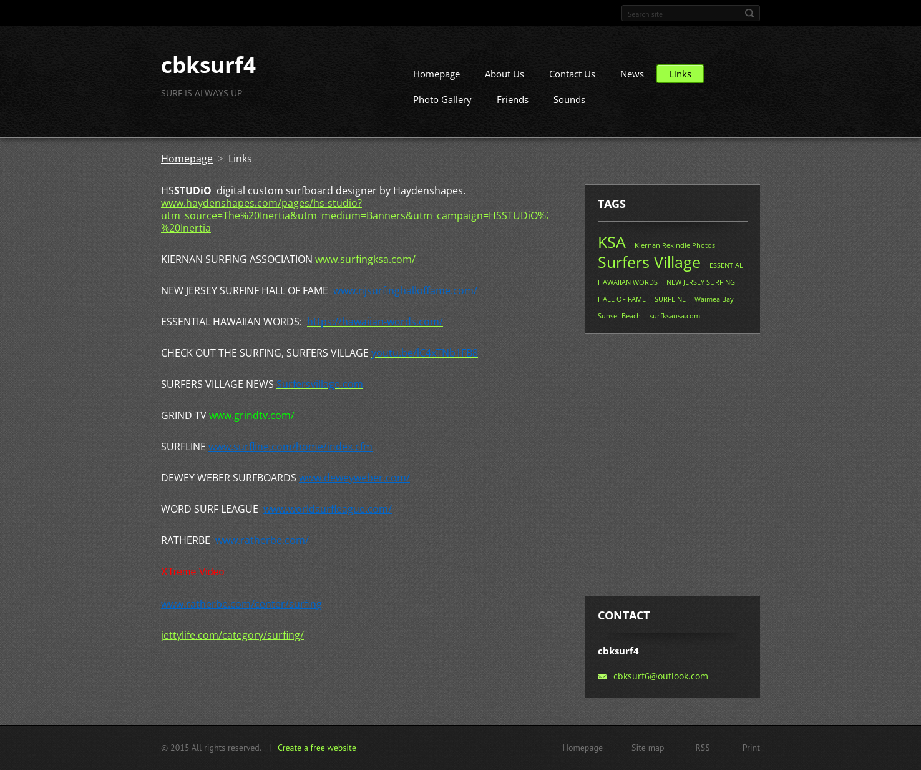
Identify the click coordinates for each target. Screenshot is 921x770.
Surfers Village (649, 266)
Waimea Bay (714, 303)
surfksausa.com (675, 320)
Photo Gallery (442, 104)
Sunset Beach (619, 320)
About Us (504, 78)
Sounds (569, 104)
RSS (703, 748)
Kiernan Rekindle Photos (675, 250)
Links (680, 78)
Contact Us (572, 78)
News (632, 78)
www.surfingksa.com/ (365, 264)
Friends (513, 104)
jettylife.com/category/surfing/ (232, 640)
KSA (612, 246)
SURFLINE (670, 303)
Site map (648, 748)
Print (751, 748)
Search (749, 13)
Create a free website (317, 748)
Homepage (436, 78)
